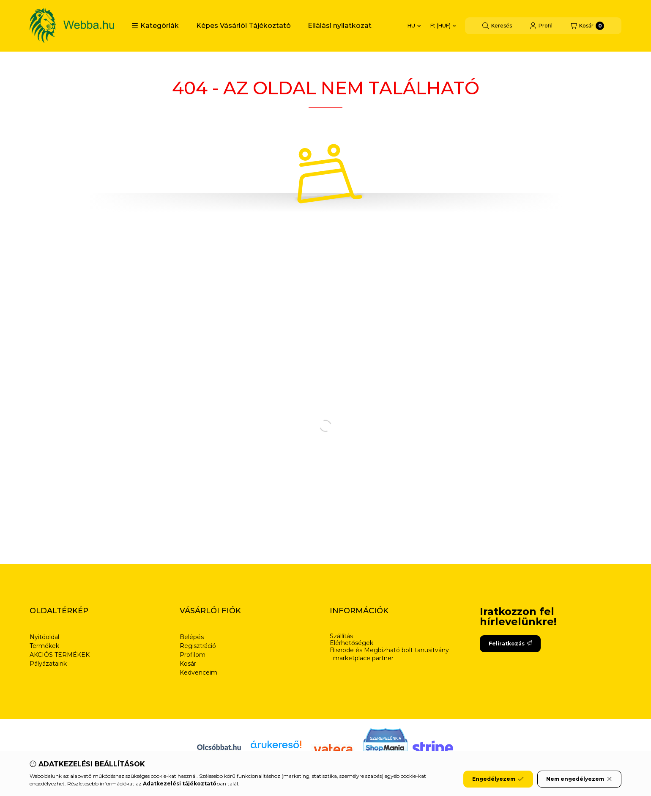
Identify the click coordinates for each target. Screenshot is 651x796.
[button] (155, 25)
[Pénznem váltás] (443, 25)
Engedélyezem (498, 779)
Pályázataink (48, 663)
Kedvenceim (198, 672)
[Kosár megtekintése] (587, 25)
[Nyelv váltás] (414, 25)
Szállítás (341, 636)
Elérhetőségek (351, 643)
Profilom (192, 655)
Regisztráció (198, 646)
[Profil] (541, 25)
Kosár (188, 663)
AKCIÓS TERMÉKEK (60, 655)
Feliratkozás (510, 643)
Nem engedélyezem (579, 779)
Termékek (44, 646)
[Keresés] (497, 25)
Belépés (192, 637)
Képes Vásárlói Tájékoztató (243, 26)
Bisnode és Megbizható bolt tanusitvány (389, 650)
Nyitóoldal (44, 637)
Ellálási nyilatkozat (340, 26)
